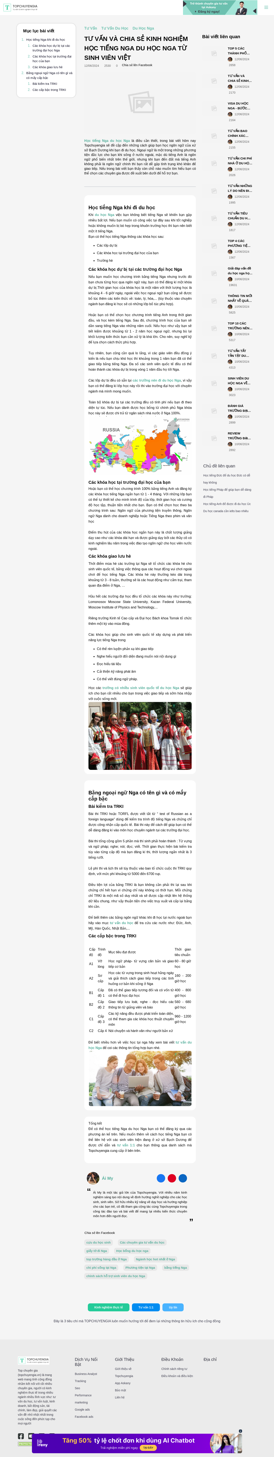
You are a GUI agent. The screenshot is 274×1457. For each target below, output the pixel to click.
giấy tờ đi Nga (96, 1251)
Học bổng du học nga (132, 1251)
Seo (77, 1388)
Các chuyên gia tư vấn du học (142, 1242)
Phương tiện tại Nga (140, 1267)
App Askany (122, 1383)
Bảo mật (120, 1390)
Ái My (107, 1178)
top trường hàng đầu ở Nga (106, 1259)
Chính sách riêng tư (174, 1369)
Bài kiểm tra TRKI (45, 83)
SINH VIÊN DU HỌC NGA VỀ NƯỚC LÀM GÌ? (239, 383)
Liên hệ (120, 1397)
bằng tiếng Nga (175, 1267)
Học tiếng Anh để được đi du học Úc (227, 504)
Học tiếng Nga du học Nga (108, 141)
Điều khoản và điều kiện (177, 1376)
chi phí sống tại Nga (101, 1267)
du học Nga (104, 215)
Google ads (82, 1409)
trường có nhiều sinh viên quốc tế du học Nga (141, 688)
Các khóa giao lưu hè (48, 67)
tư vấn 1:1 (127, 1145)
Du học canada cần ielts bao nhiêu (225, 511)
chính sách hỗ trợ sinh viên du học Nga (115, 1276)
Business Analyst (86, 1374)
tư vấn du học (121, 923)
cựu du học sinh (98, 1242)
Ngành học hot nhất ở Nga (155, 1259)
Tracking (80, 1381)
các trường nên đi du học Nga (157, 380)
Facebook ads (84, 1416)
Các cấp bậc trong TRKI (49, 90)
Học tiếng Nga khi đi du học (45, 39)
